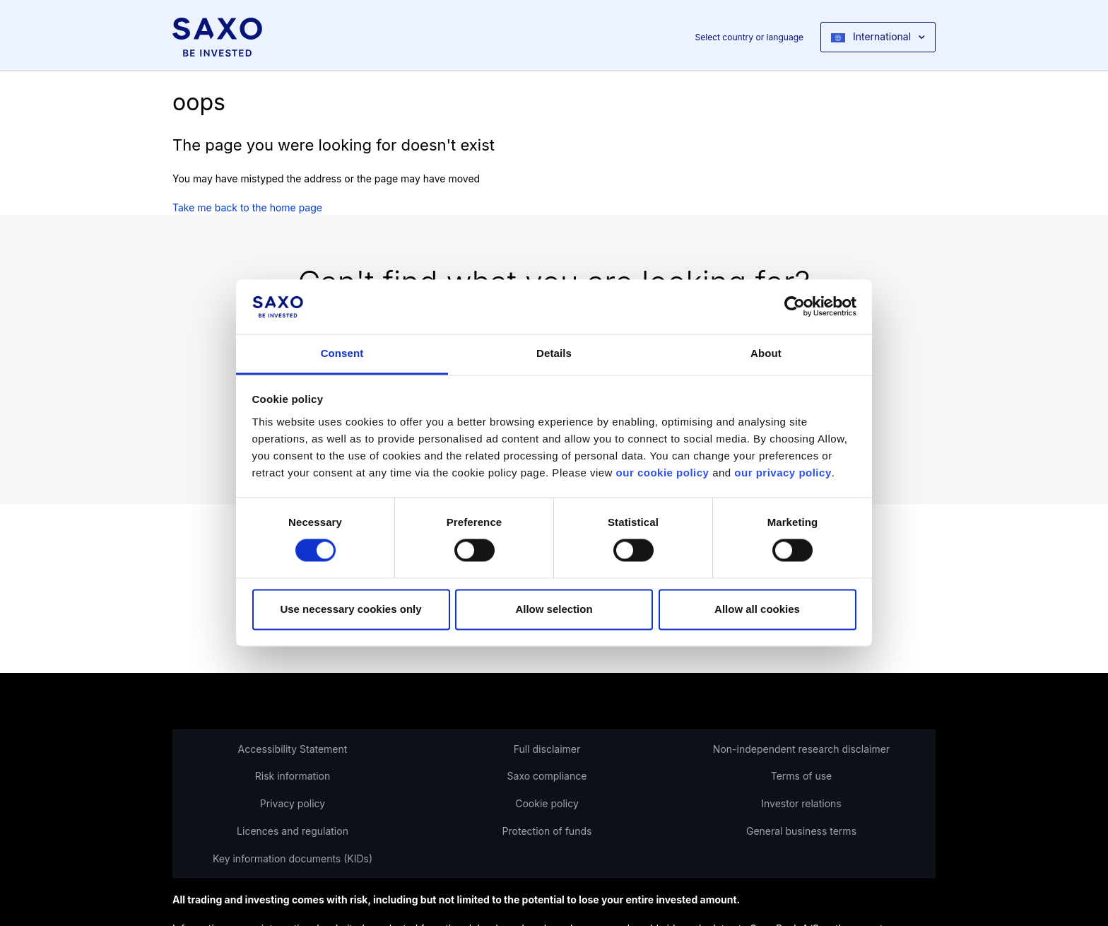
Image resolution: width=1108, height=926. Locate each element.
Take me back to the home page (247, 207)
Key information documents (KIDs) (292, 858)
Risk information (293, 776)
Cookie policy (547, 803)
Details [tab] (554, 353)
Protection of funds (547, 831)
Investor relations (801, 803)
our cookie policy (662, 473)
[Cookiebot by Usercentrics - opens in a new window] (794, 306)
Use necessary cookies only (350, 609)
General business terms (801, 831)
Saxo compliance (547, 776)
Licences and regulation (292, 831)
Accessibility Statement (293, 749)
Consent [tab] (342, 353)
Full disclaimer (547, 749)
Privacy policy (292, 803)
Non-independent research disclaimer (801, 749)
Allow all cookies (757, 609)
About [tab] (766, 353)
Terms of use (801, 776)
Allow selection (553, 609)
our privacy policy (782, 473)
